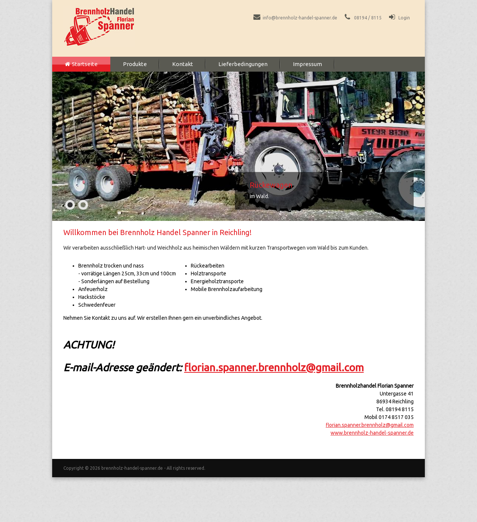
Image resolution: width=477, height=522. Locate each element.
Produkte (135, 64)
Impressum (307, 64)
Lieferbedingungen (243, 64)
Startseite (85, 64)
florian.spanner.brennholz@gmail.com (274, 367)
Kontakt (182, 64)
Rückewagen (271, 185)
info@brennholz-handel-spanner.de (300, 17)
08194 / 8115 (368, 17)
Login (404, 17)
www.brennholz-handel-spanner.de (372, 433)
